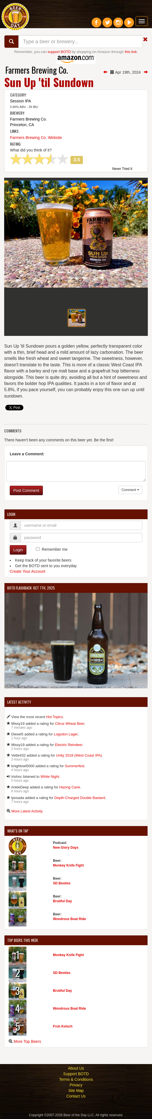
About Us (76, 1068)
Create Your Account (27, 571)
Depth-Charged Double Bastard (79, 798)
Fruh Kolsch (62, 1026)
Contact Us (75, 1096)
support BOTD (59, 52)
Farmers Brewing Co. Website (36, 137)
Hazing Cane (69, 787)
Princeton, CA (22, 124)
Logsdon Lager (66, 734)
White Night (49, 776)
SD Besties (61, 883)
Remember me (55, 549)
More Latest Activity (27, 811)
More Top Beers (27, 1041)
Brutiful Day (62, 901)
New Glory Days (65, 848)
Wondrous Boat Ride (69, 919)
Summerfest (74, 766)
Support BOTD (76, 1074)
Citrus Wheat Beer (69, 723)
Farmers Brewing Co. (36, 70)
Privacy (76, 1085)
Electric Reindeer (68, 745)
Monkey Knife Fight (68, 865)
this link (131, 52)
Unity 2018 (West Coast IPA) (79, 755)
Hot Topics (54, 717)
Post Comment (26, 490)
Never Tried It (122, 169)
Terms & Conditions (76, 1079)
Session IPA (20, 101)
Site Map (76, 1090)
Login (18, 550)
